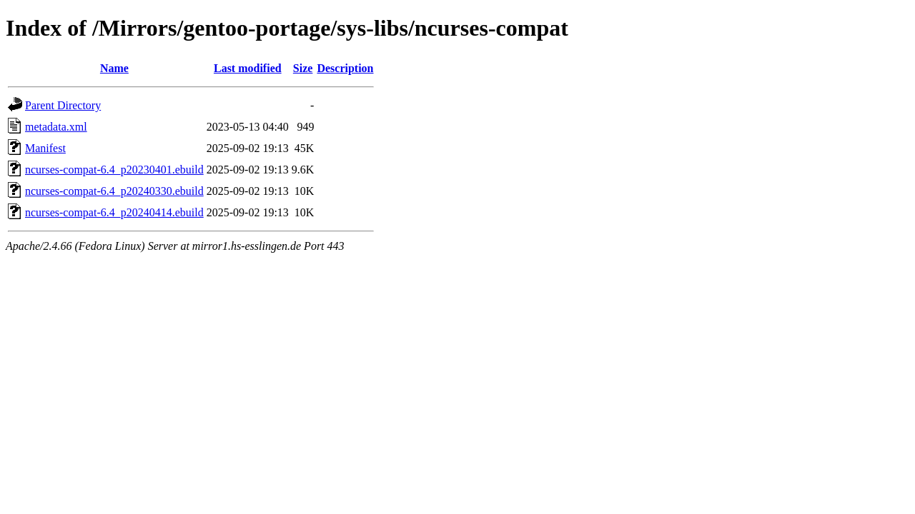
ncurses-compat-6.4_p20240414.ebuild (114, 212)
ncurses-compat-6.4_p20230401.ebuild (114, 169)
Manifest (45, 148)
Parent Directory (63, 105)
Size (303, 68)
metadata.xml (56, 127)
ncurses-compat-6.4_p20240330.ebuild (114, 191)
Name (114, 68)
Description (345, 68)
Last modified (248, 68)
